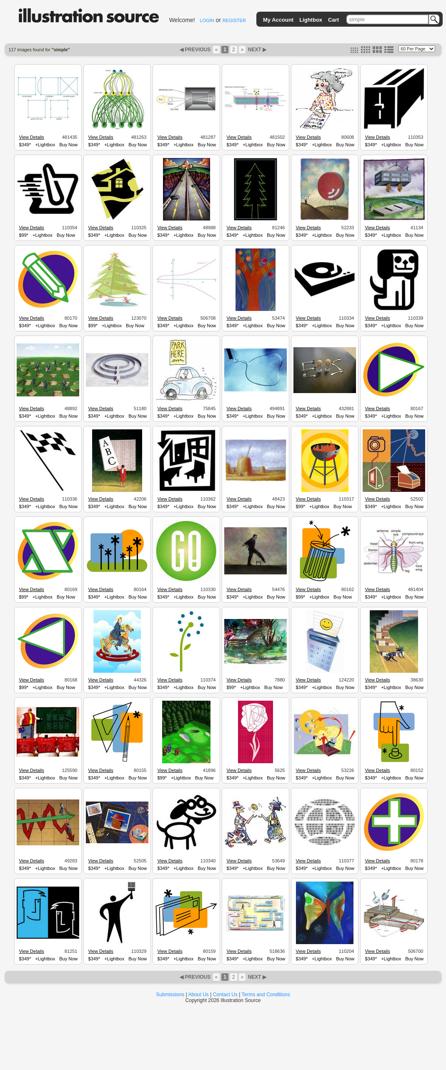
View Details (31, 137)
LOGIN (207, 20)
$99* (23, 235)
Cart (333, 20)
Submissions (170, 994)
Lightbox (310, 20)
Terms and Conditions (266, 994)
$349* (25, 144)
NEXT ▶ (256, 50)
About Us (198, 994)
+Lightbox (45, 144)
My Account (278, 20)
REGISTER (234, 20)
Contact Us (225, 994)
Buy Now (68, 144)
